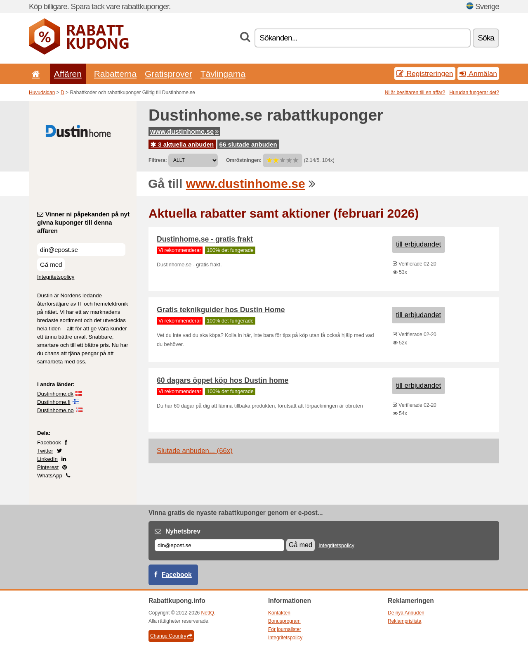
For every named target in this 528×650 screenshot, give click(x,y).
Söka (486, 37)
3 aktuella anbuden (182, 144)
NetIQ (207, 613)
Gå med (51, 264)
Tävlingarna (222, 73)
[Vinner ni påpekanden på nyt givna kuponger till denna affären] (81, 249)
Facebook (49, 442)
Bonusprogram (284, 621)
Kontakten (279, 613)
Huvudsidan (42, 92)
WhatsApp (49, 475)
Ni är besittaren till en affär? (415, 92)
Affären (68, 73)
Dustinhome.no (55, 410)
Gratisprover (168, 73)
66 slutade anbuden (248, 144)
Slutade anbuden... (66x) (195, 451)
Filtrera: (157, 160)
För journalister (284, 629)
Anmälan (478, 73)
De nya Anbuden (406, 613)
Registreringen (424, 73)
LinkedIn (47, 459)
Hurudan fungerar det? (474, 92)
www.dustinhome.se (184, 131)
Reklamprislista (404, 621)
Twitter (45, 451)
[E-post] (219, 545)
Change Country (171, 636)
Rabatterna (115, 73)
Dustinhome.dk (55, 394)
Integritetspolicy (55, 277)
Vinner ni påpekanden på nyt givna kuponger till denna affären (83, 222)
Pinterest (48, 467)
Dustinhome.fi (54, 402)
